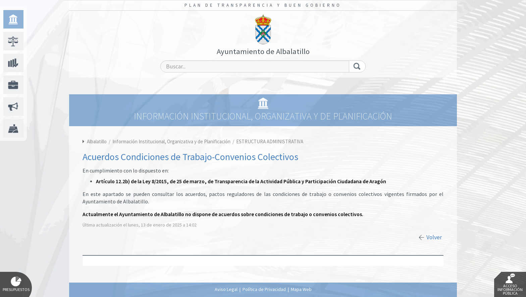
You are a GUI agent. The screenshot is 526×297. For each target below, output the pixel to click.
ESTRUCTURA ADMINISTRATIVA (269, 141)
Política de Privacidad (264, 289)
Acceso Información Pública (510, 285)
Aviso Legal (226, 289)
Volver (434, 237)
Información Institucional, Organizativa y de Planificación (171, 141)
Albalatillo (97, 141)
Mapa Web (301, 289)
